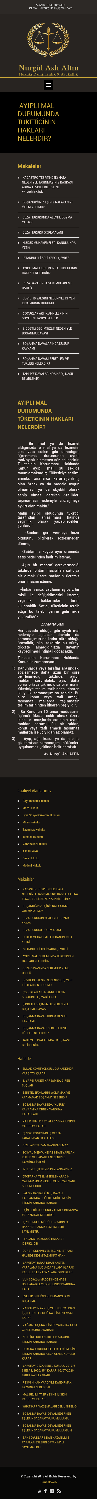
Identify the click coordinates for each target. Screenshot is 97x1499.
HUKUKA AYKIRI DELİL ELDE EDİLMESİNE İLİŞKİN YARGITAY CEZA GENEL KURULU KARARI (49, 1354)
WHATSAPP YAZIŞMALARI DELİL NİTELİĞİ (50, 1406)
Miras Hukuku (31, 822)
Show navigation (48, 85)
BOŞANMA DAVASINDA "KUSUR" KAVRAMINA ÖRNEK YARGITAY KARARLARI (43, 1109)
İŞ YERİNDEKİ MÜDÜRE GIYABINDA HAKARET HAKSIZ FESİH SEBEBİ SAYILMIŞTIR (45, 1227)
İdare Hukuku (30, 808)
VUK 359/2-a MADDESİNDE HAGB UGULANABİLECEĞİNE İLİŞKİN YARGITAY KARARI (49, 1284)
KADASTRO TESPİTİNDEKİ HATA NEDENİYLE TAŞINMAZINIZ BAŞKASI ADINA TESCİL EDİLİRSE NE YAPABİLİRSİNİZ (50, 894)
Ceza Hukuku (30, 858)
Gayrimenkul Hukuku (35, 801)
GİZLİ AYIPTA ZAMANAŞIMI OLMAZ (45, 1145)
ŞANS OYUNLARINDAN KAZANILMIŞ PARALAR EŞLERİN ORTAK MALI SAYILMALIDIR (45, 1442)
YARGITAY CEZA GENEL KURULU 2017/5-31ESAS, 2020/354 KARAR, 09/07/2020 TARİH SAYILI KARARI (49, 1370)
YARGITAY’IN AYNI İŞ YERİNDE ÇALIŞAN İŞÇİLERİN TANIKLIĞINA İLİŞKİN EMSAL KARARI (48, 1313)
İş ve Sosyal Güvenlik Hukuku (41, 815)
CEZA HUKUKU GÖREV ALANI (42, 232)
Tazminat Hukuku (33, 829)
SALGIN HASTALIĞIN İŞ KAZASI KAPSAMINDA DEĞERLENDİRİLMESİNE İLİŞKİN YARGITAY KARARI (47, 1198)
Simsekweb (49, 1482)
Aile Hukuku (30, 851)
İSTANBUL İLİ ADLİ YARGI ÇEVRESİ (46, 258)
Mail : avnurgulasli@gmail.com (50, 8)
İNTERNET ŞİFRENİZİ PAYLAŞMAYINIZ (47, 1169)
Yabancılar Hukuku (34, 844)
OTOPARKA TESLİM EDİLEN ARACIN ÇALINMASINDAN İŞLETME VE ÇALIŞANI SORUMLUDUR (48, 1181)
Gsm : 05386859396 (50, 5)
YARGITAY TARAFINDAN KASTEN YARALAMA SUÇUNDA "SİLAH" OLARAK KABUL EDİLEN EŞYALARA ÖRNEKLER (48, 1267)
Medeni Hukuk (31, 865)
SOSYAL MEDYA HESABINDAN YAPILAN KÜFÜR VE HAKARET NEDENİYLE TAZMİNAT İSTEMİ (48, 1157)
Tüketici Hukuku (32, 837)
